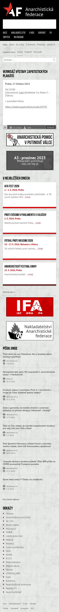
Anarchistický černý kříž (18, 517)
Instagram (18, 37)
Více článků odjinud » (11, 499)
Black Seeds (12, 524)
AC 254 (10, 521)
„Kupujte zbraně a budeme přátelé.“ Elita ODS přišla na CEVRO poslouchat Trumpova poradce (29, 462)
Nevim (9, 569)
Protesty (41, 44)
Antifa (9, 554)
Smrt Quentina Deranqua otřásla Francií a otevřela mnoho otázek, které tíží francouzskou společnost (27, 445)
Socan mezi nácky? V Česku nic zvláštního (23, 479)
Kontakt (42, 32)
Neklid (9, 539)
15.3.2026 (10, 399)
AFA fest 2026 (11, 186)
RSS (32, 608)
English (28, 51)
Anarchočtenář (13, 592)
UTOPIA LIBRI (13, 573)
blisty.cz (9, 378)
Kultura (50, 127)
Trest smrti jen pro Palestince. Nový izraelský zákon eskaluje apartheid (27, 355)
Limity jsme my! (14, 535)
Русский (38, 51)
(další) (50, 44)
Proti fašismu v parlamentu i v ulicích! (25, 215)
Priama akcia (12, 565)
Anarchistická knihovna (18, 584)
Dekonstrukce (13, 562)
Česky (20, 51)
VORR (9, 532)
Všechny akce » (9, 292)
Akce (5, 32)
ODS (8, 551)
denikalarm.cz (12, 361)
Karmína (10, 580)
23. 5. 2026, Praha (13, 270)
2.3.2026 (10, 435)
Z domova (30, 44)
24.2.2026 (10, 453)
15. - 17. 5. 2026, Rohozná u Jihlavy (21, 244)
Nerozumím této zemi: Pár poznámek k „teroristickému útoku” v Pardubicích (29, 373)
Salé (21, 92)
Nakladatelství (18, 32)
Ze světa (20, 44)
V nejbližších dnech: (16, 178)
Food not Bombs (15, 547)
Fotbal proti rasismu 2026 (18, 240)
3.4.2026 (10, 363)
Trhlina (9, 513)
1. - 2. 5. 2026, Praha (14, 189)
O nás (31, 32)
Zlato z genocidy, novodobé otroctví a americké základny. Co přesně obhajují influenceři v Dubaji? (27, 409)
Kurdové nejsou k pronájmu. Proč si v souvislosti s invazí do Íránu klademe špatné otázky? (27, 391)
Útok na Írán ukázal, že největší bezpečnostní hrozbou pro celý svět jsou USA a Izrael (29, 427)
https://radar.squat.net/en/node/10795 (26, 106)
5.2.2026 (10, 489)
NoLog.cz (11, 528)
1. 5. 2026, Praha (12, 218)
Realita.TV (11, 588)
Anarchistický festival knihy (20, 266)
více (28, 197)
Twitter (6, 37)
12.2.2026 (10, 471)
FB (51, 32)
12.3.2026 (10, 417)
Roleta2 (10, 543)
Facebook (14, 608)
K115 (9, 558)
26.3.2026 (10, 381)
